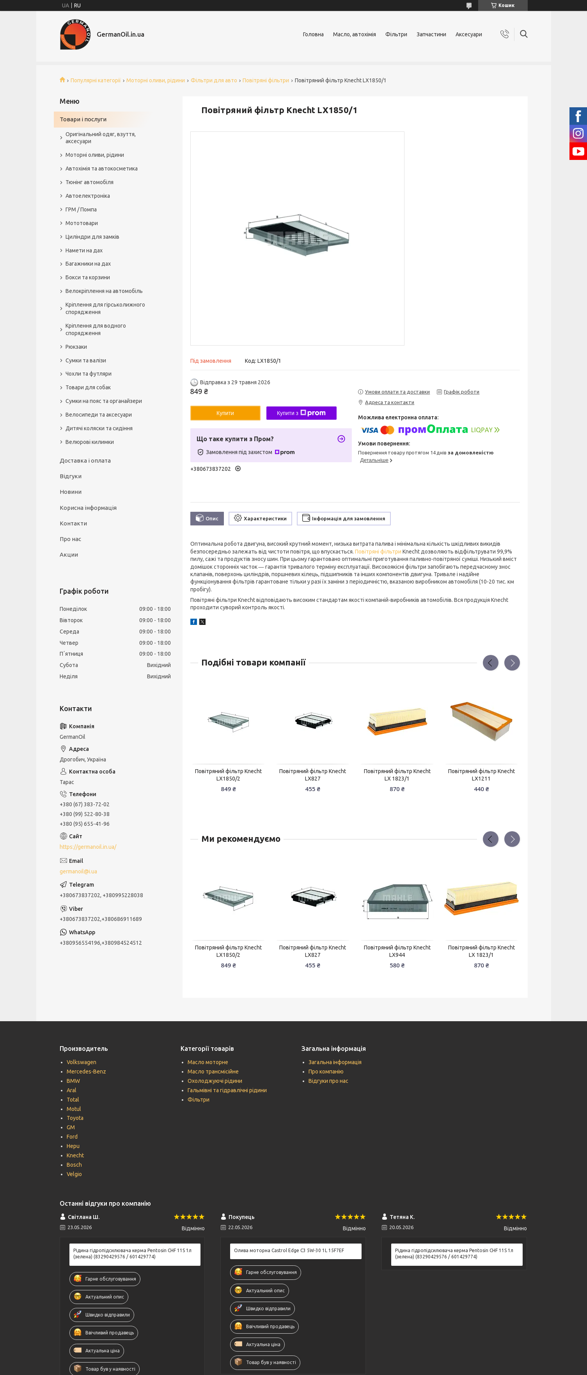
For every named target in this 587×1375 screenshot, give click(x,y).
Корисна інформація (88, 507)
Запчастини (431, 34)
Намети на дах (84, 250)
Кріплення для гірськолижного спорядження (105, 308)
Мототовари (82, 223)
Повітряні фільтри (266, 80)
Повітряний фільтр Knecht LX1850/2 (228, 775)
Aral (71, 1090)
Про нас (70, 539)
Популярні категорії (96, 80)
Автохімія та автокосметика (102, 168)
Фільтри (396, 34)
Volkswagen (81, 1062)
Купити (225, 413)
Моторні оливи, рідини (155, 80)
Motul (74, 1109)
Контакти (73, 523)
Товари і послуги (83, 119)
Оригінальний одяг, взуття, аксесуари (101, 138)
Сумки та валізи (86, 360)
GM (71, 1127)
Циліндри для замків (92, 237)
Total (73, 1099)
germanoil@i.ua (78, 871)
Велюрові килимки (90, 442)
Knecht (75, 1155)
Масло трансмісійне (213, 1071)
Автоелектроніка (88, 196)
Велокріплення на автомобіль (104, 291)
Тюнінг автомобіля (89, 182)
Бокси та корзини (88, 277)
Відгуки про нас (328, 1081)
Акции (69, 554)
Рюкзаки (76, 347)
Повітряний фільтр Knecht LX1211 (481, 775)
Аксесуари (469, 34)
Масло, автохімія (354, 34)
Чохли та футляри (89, 374)
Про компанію (326, 1071)
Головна (313, 34)
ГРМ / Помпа (81, 209)
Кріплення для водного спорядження (96, 329)
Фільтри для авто (214, 80)
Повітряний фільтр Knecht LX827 (312, 775)
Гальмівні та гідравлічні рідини (227, 1090)
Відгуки (71, 476)
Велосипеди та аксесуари (99, 415)
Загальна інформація (335, 1062)
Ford (72, 1137)
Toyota (75, 1118)
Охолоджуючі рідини (215, 1081)
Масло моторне (208, 1062)
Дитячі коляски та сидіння (99, 428)
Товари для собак (88, 387)
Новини (71, 491)
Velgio (74, 1174)
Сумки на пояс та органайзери (104, 401)
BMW (73, 1081)
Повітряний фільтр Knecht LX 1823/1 (397, 775)
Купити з (301, 413)
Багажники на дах (88, 264)
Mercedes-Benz (86, 1071)
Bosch (74, 1165)
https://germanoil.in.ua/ (88, 847)
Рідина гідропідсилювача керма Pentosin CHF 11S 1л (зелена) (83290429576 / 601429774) (132, 1253)
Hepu (73, 1146)
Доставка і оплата (85, 460)
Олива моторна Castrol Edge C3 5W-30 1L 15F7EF (289, 1250)
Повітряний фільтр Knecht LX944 (397, 951)
